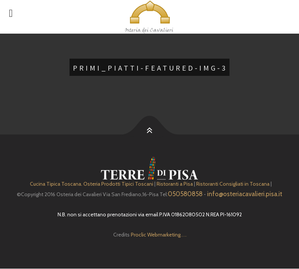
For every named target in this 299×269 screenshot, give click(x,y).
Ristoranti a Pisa (175, 183)
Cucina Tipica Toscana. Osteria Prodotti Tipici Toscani (91, 183)
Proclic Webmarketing (156, 234)
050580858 (185, 194)
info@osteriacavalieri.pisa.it (244, 194)
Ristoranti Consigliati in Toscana (232, 183)
